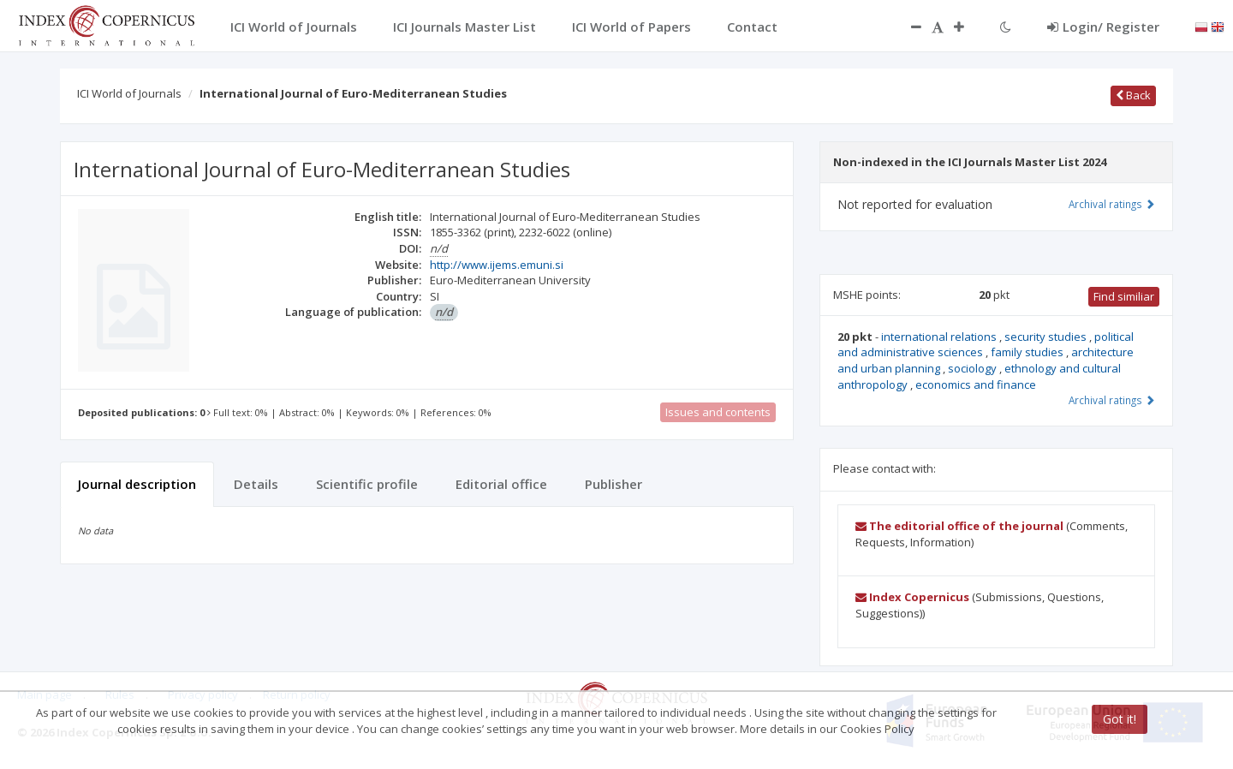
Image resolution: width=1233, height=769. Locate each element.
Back (1133, 95)
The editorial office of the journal (959, 526)
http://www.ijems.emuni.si (496, 264)
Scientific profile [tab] (367, 483)
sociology (973, 368)
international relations (940, 336)
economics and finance (975, 384)
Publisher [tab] (613, 483)
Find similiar (1123, 296)
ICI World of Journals (129, 93)
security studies (1046, 336)
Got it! (1119, 719)
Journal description (137, 483)
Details (256, 483)
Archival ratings (1112, 204)
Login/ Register (1103, 26)
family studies (1028, 352)
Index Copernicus (912, 597)
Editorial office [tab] (501, 483)
